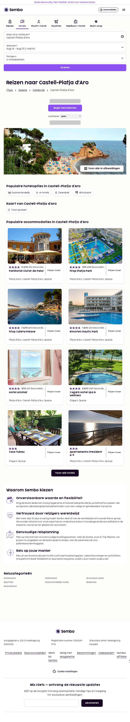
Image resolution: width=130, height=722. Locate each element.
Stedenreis (91, 582)
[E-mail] (51, 703)
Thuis (9, 90)
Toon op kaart (17, 210)
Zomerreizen (10, 578)
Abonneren (92, 703)
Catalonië (39, 90)
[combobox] (62, 37)
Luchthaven (53, 116)
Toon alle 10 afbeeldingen (102, 168)
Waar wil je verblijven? (18, 34)
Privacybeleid (13, 653)
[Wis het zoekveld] (122, 36)
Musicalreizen (10, 586)
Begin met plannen (65, 108)
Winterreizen (51, 578)
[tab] (10, 23)
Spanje (22, 90)
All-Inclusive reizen (95, 578)
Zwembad (62, 192)
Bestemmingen (86, 653)
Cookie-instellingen (65, 671)
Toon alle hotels (65, 473)
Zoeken (65, 68)
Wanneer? (11, 45)
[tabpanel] (65, 51)
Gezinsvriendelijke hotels (57, 582)
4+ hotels (42, 192)
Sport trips (8, 582)
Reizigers (11, 56)
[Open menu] (123, 9)
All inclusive (83, 192)
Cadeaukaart (106, 653)
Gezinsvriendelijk (19, 192)
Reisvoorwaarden (35, 653)
